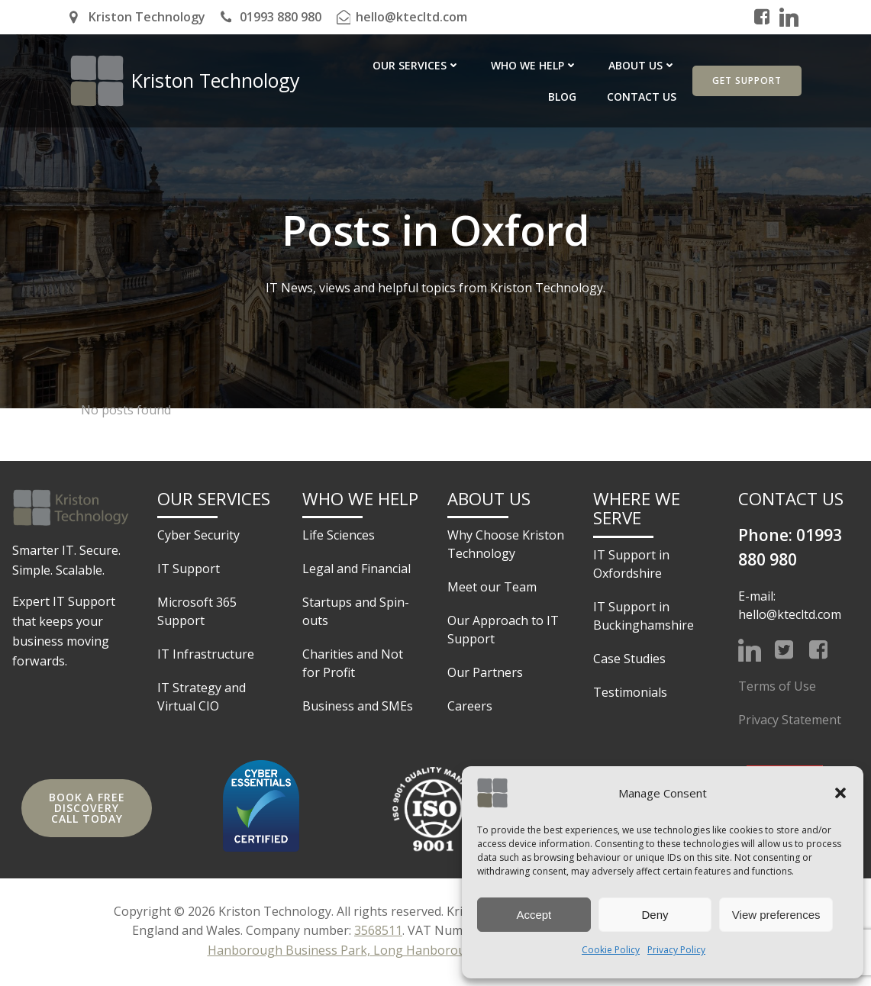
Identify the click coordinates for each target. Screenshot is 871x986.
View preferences (776, 914)
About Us (585, 65)
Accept (533, 914)
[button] (840, 793)
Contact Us (643, 96)
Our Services (359, 65)
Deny (654, 914)
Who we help (477, 65)
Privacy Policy (676, 949)
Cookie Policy (611, 949)
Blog (664, 65)
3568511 (378, 932)
